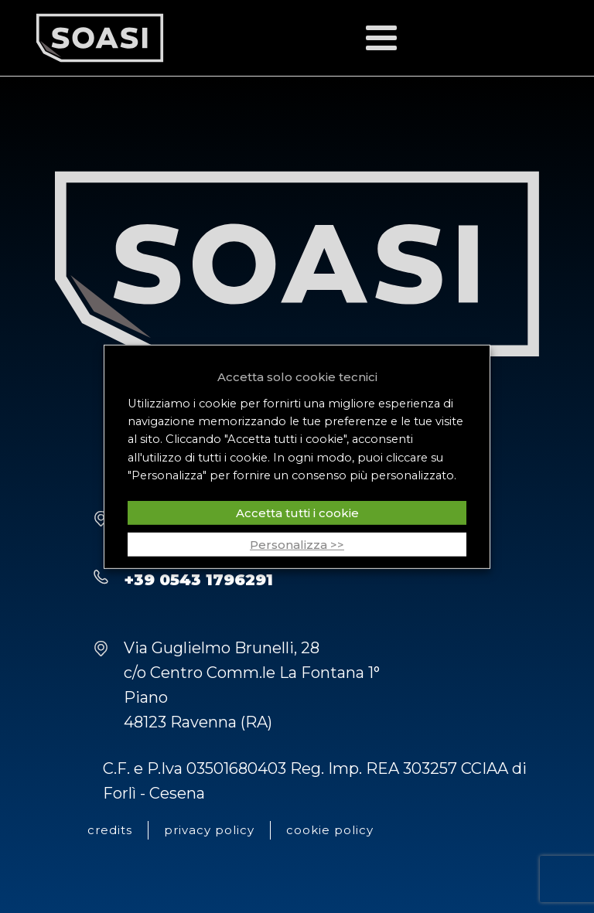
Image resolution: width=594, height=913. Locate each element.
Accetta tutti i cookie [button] (297, 513)
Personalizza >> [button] (297, 544)
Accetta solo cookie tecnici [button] (297, 376)
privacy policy (209, 830)
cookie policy (330, 830)
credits (109, 830)
